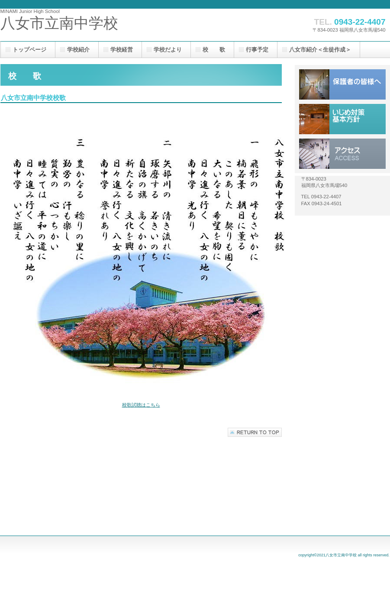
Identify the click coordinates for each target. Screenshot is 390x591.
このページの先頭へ (255, 432)
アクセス (342, 154)
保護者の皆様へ (342, 84)
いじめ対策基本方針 (342, 119)
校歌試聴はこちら (141, 404)
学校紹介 (78, 49)
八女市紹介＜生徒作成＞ (320, 49)
